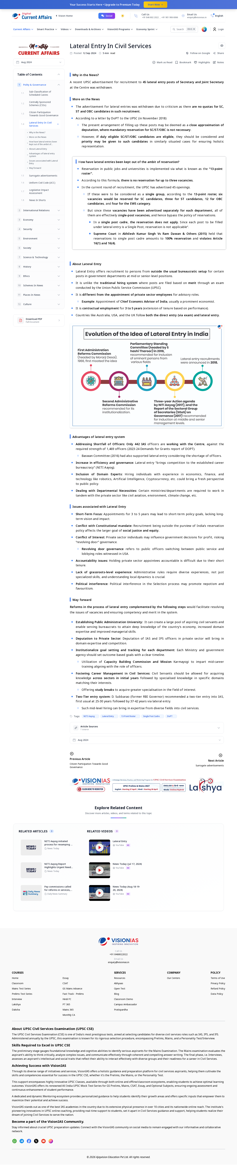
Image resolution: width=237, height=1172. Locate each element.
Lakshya (16, 1004)
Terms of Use (218, 978)
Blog (116, 993)
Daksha (16, 1009)
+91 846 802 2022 (150, 17)
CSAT (65, 983)
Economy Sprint (147, 29)
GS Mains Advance (72, 988)
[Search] (184, 29)
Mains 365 (68, 1009)
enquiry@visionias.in (118, 962)
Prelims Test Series (22, 993)
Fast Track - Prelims (73, 993)
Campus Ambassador (125, 1004)
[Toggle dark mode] (122, 15)
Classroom (17, 983)
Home (15, 978)
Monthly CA (69, 1014)
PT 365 (66, 1004)
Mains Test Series (21, 988)
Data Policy (217, 993)
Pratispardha (121, 1009)
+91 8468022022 (119, 954)
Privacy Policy (218, 983)
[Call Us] (136, 16)
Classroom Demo (123, 999)
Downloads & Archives (89, 29)
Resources (119, 978)
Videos (66, 29)
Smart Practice (47, 29)
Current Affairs (23, 29)
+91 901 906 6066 (169, 17)
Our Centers (173, 978)
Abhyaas (118, 983)
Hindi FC (67, 999)
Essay (66, 978)
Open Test (119, 988)
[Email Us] (194, 16)
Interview (17, 999)
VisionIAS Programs (120, 29)
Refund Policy (218, 988)
